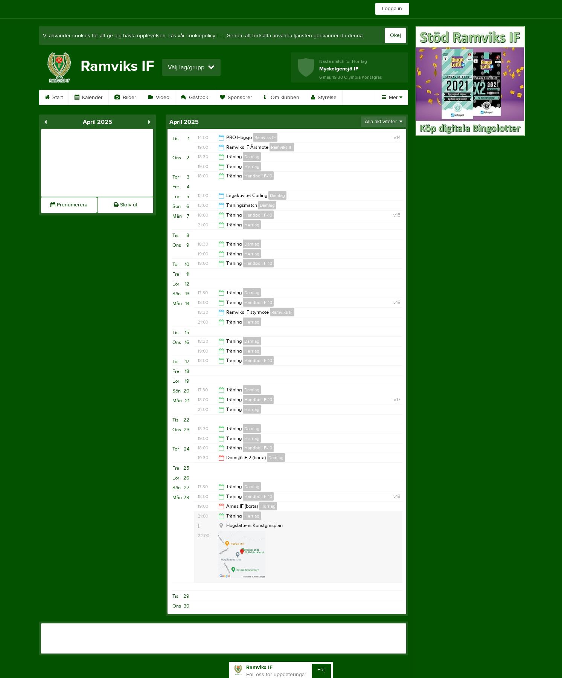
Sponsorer (236, 97)
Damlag (251, 157)
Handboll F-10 (258, 176)
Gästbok (194, 97)
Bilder (125, 97)
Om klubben (281, 97)
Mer (392, 97)
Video (158, 97)
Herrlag (251, 166)
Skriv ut (125, 205)
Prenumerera (68, 205)
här (220, 35)
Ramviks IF (265, 137)
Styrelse (324, 97)
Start (54, 97)
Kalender (89, 97)
